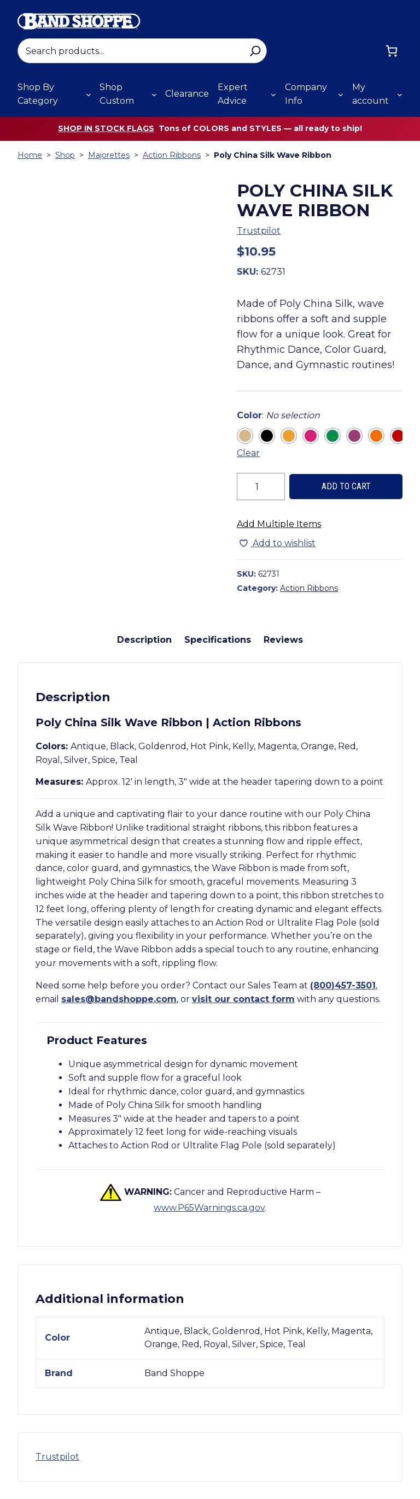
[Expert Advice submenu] (273, 94)
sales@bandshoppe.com (119, 999)
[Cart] (391, 51)
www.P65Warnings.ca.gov (209, 1207)
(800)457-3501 (343, 985)
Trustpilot (259, 231)
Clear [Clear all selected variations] (248, 453)
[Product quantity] (261, 486)
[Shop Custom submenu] (154, 94)
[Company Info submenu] (340, 94)
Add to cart (346, 486)
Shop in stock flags (106, 128)
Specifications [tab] (217, 640)
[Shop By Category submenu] (88, 94)
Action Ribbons (172, 155)
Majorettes (109, 155)
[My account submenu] (399, 94)
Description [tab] (144, 640)
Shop (65, 155)
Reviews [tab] (283, 640)
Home (30, 155)
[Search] (255, 50)
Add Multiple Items (279, 524)
